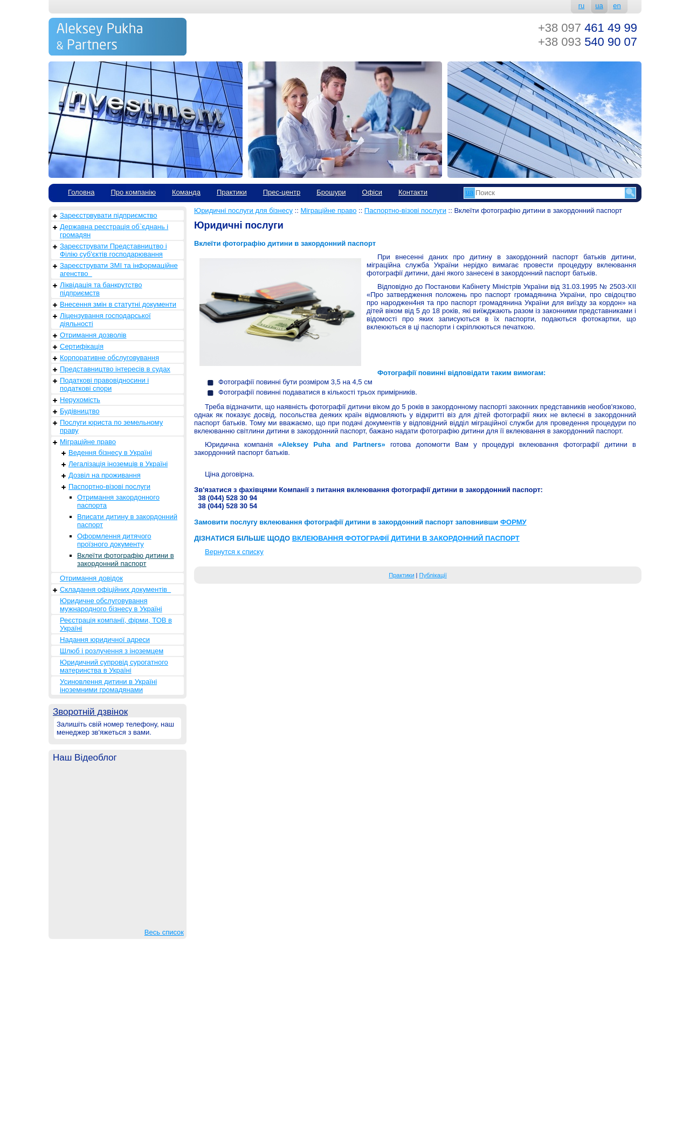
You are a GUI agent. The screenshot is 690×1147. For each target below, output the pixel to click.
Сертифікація (82, 346)
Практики (232, 192)
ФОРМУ (513, 522)
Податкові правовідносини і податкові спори (104, 384)
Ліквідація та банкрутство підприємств (101, 289)
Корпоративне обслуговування (109, 358)
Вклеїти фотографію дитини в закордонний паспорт (125, 559)
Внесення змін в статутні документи (118, 304)
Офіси (372, 192)
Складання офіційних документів (115, 589)
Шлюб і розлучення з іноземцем (111, 651)
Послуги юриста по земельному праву (111, 426)
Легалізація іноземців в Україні (118, 464)
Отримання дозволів (93, 335)
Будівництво (80, 411)
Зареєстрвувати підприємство (108, 215)
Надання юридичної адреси (105, 639)
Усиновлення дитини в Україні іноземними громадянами (108, 686)
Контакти (412, 192)
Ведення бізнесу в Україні (110, 452)
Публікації (433, 575)
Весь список (164, 932)
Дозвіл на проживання (104, 475)
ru (581, 6)
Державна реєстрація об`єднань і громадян (114, 231)
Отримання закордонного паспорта (118, 501)
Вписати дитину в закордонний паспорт (127, 521)
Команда (186, 192)
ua (599, 6)
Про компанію (133, 192)
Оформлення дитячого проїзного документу (114, 540)
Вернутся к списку (234, 552)
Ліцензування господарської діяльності (105, 320)
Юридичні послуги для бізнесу (243, 210)
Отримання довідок (91, 578)
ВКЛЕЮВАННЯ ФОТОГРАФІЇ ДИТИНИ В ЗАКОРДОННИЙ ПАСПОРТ (406, 538)
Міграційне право (88, 442)
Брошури (331, 192)
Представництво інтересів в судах (115, 369)
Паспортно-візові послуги (109, 486)
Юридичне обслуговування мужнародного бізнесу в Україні (111, 605)
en (616, 6)
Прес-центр (282, 192)
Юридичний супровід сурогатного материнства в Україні (114, 666)
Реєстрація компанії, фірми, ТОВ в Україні (116, 624)
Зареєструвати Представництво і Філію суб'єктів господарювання (113, 250)
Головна (81, 192)
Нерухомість (80, 400)
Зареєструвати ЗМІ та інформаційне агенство (119, 269)
